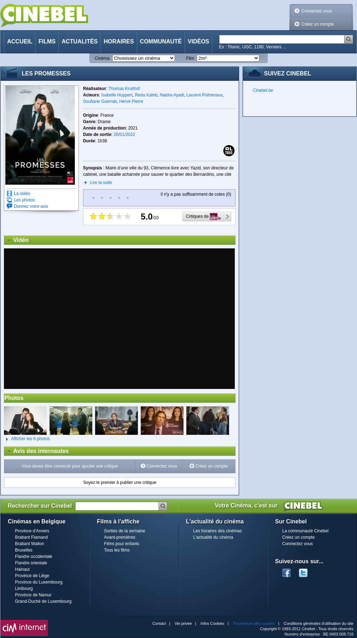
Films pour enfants (121, 543)
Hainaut (22, 569)
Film (190, 58)
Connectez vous (316, 11)
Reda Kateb (146, 95)
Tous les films (117, 550)
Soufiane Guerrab (100, 101)
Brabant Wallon (29, 543)
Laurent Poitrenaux (204, 95)
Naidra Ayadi (172, 95)
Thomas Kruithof (124, 88)
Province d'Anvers (32, 530)
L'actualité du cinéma (213, 537)
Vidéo (16, 240)
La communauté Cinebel (305, 530)
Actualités (80, 41)
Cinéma (102, 58)
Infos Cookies (212, 623)
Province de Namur (33, 594)
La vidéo (22, 193)
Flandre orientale (31, 562)
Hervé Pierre (131, 101)
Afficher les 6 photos (27, 439)
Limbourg (24, 588)
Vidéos (198, 41)
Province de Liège (32, 575)
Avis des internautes (36, 451)
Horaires (119, 41)
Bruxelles (23, 550)
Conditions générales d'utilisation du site (318, 623)
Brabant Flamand (31, 537)
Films (47, 41)
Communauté (161, 41)
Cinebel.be (263, 90)
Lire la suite (101, 182)
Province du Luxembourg (38, 582)
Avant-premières (119, 537)
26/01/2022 (124, 134)
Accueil (19, 41)
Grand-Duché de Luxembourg (43, 601)
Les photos (24, 199)
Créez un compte (317, 24)
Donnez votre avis (31, 206)
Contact (159, 623)
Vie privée (183, 623)
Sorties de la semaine (124, 530)
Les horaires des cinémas (217, 530)
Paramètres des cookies (254, 623)
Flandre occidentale (33, 556)
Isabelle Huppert (116, 95)
